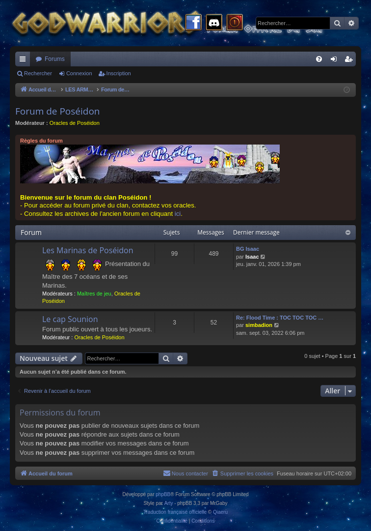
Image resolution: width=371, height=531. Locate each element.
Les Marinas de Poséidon (87, 250)
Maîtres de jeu (94, 293)
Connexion (79, 73)
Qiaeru (220, 512)
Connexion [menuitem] (336, 61)
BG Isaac (247, 249)
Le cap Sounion (70, 319)
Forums (55, 59)
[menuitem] (319, 59)
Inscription (118, 73)
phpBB (163, 494)
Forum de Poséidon (57, 111)
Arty (168, 503)
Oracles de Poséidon (75, 123)
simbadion (258, 325)
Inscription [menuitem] (350, 61)
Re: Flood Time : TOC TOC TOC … (279, 318)
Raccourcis (24, 61)
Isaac (252, 257)
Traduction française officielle (175, 512)
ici (178, 213)
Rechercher (38, 73)
